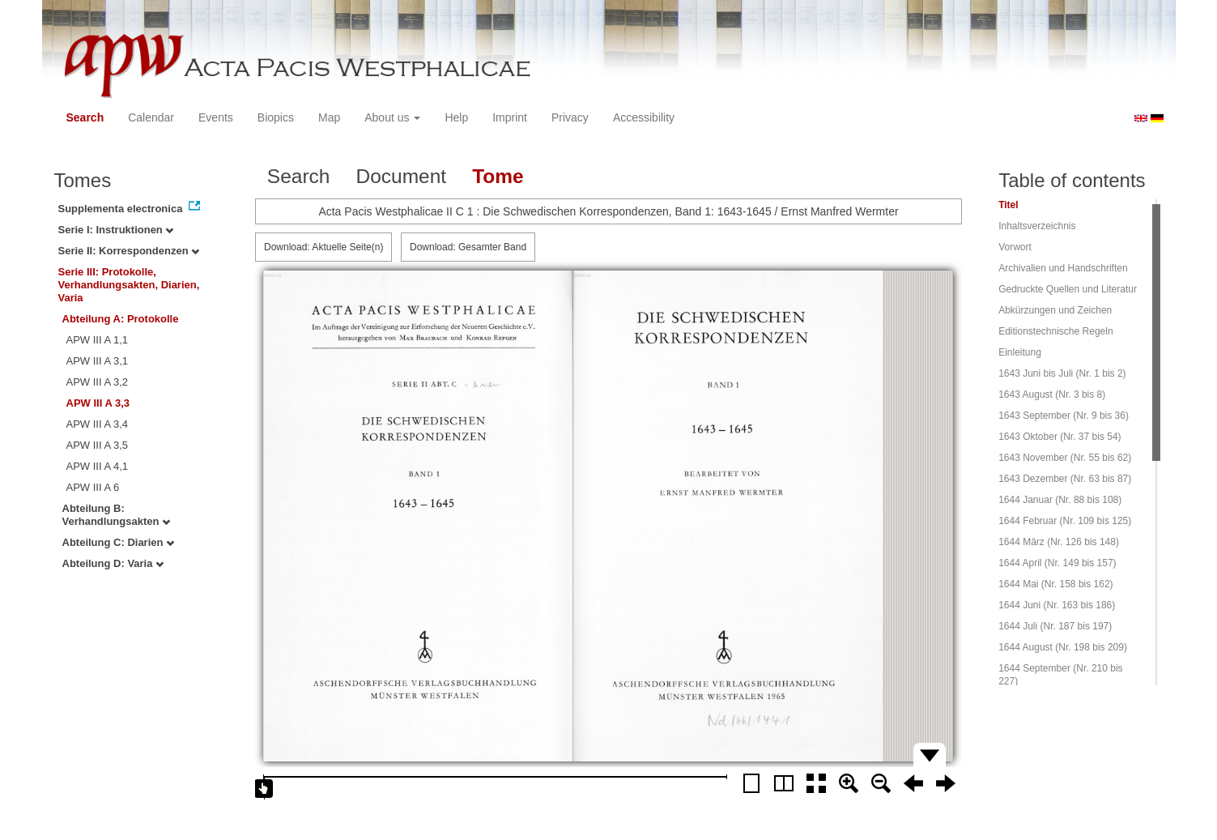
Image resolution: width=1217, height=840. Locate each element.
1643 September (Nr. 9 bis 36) (1063, 415)
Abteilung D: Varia (113, 563)
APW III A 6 (93, 487)
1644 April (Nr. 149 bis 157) (1057, 563)
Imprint (509, 117)
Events (215, 117)
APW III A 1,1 (97, 340)
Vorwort (1015, 247)
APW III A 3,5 (97, 445)
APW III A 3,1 (97, 361)
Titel (1008, 205)
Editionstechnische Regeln (1055, 331)
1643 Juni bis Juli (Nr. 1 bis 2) (1062, 373)
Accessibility (643, 117)
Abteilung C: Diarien (118, 542)
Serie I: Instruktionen (116, 230)
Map (329, 117)
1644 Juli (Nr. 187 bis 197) (1055, 626)
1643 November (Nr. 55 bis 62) (1064, 457)
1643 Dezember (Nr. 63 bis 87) (1064, 478)
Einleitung (1019, 352)
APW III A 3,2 (97, 382)
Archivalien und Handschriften (1062, 268)
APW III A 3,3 (98, 403)
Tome (498, 176)
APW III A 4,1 (97, 466)
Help (456, 117)
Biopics (275, 117)
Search (85, 117)
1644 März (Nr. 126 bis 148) (1058, 542)
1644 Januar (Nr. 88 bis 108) (1059, 499)
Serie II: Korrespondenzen (129, 251)
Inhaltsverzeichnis (1036, 226)
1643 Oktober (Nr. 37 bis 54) (1059, 436)
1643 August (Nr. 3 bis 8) (1051, 394)
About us (392, 117)
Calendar (151, 117)
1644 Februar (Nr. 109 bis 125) (1064, 521)
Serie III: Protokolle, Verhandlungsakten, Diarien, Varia (129, 285)
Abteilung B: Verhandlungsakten (116, 514)
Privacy (570, 117)
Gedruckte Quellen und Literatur (1067, 289)
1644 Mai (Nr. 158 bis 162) (1055, 584)
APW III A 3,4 (97, 424)
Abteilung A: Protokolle (120, 319)
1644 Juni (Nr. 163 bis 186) (1056, 605)
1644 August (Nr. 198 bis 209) (1062, 647)
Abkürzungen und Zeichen (1055, 310)
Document (400, 176)
